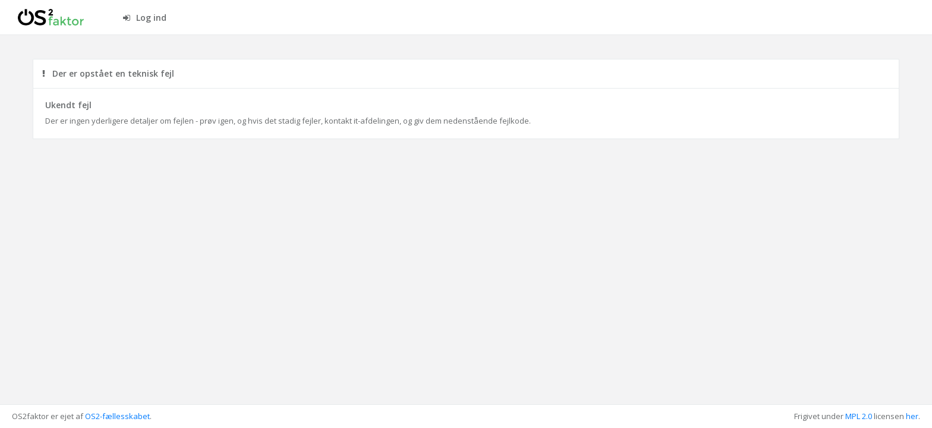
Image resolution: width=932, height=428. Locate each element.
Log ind (144, 17)
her (912, 416)
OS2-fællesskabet (117, 416)
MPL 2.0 (858, 416)
